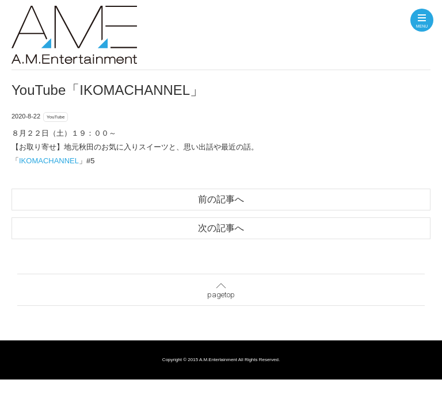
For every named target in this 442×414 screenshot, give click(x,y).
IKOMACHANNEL (49, 160)
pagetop (221, 289)
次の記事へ (221, 228)
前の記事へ (221, 199)
